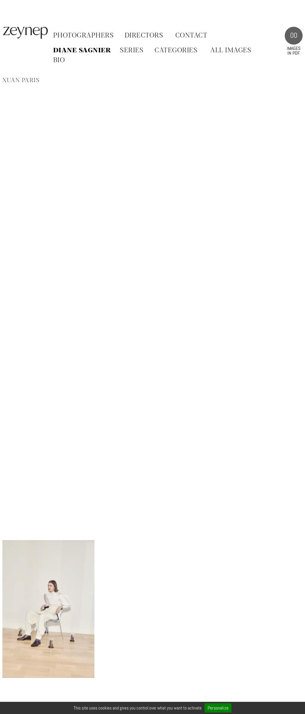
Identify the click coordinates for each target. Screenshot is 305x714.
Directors (144, 35)
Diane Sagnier (82, 50)
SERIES (132, 50)
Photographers (83, 35)
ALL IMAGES (230, 50)
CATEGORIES (176, 50)
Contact (191, 35)
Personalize (218, 708)
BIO (59, 60)
